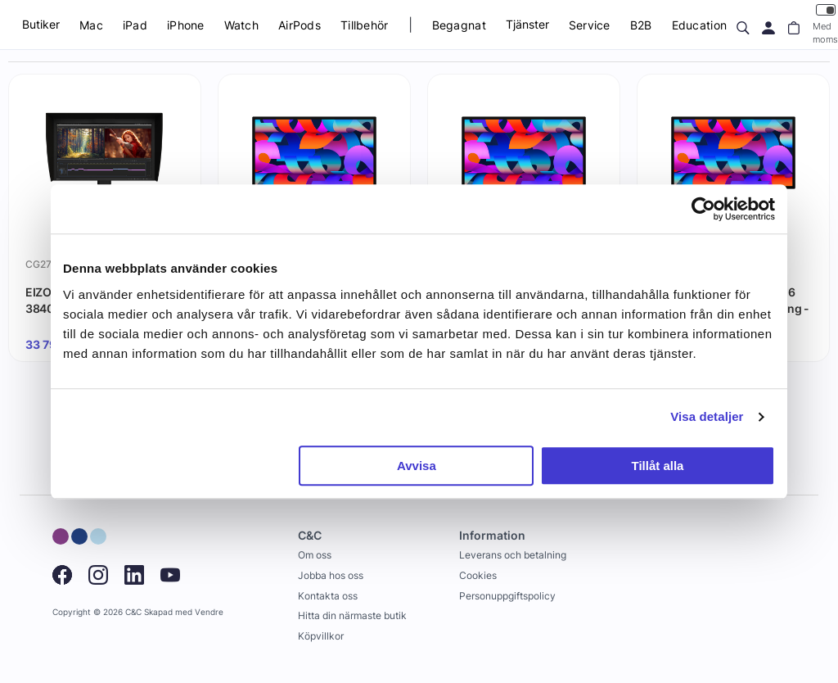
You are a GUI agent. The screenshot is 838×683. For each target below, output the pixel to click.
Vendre (209, 612)
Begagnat (459, 25)
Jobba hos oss (330, 575)
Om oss (314, 555)
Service (589, 25)
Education (700, 25)
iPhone (186, 25)
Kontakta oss (328, 596)
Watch (241, 25)
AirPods (299, 25)
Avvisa (416, 466)
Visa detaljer (706, 416)
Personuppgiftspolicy (507, 596)
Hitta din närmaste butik (352, 615)
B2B (641, 25)
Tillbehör (364, 25)
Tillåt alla (657, 466)
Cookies (478, 575)
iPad (135, 25)
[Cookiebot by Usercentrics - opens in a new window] (703, 209)
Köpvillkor (321, 636)
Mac (91, 25)
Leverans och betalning (512, 555)
